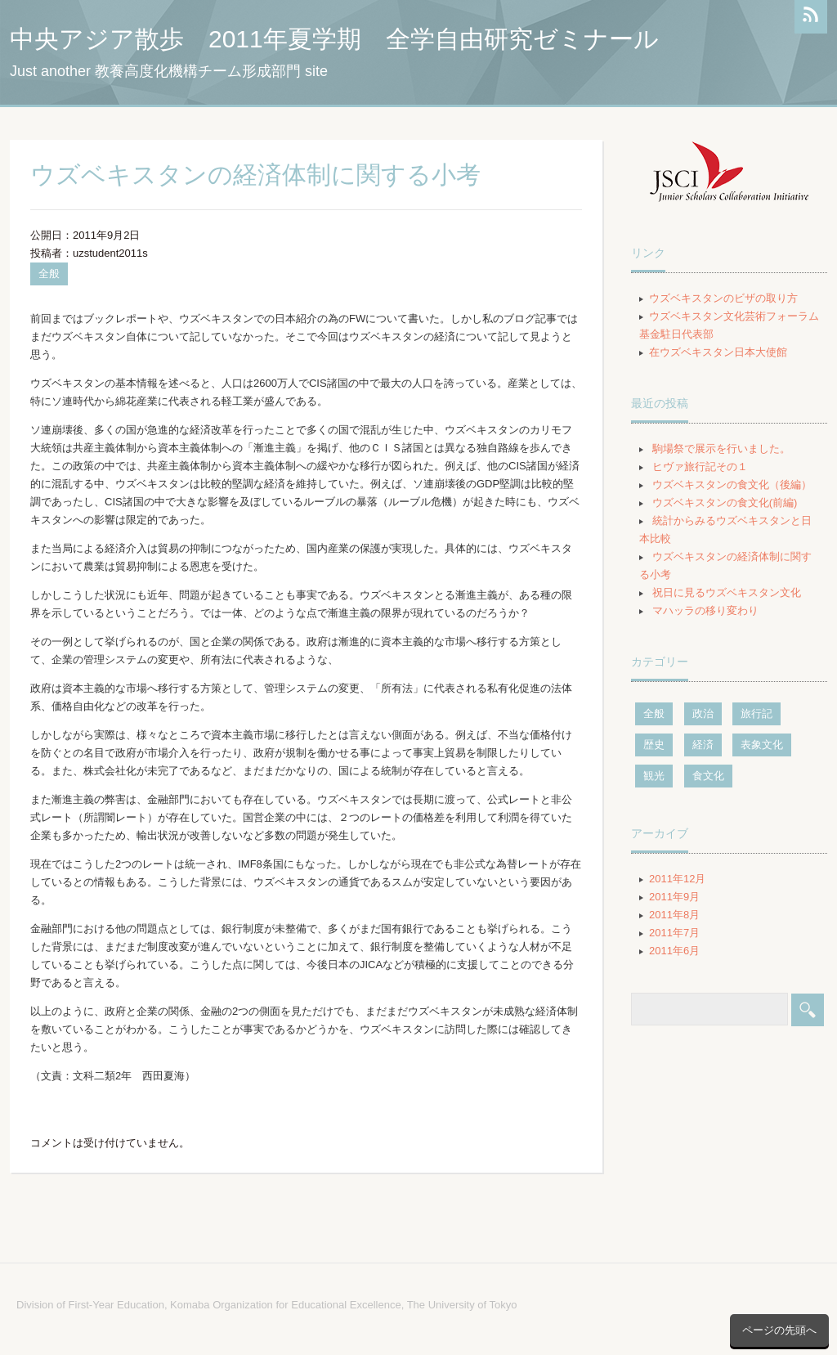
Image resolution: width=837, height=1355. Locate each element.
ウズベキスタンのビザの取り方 (723, 298)
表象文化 (762, 744)
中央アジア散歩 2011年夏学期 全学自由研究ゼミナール (334, 38)
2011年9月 (674, 897)
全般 (49, 273)
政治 (703, 713)
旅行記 (756, 713)
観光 (654, 775)
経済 (703, 744)
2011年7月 (674, 933)
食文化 (708, 775)
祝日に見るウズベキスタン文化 (726, 592)
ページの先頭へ (779, 1330)
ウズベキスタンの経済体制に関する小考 (255, 174)
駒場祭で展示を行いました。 (721, 448)
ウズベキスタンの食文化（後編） (732, 484)
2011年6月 (674, 950)
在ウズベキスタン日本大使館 (718, 352)
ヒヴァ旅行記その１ (700, 466)
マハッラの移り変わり (705, 610)
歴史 (654, 744)
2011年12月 (677, 879)
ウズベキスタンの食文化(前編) (725, 502)
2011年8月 (674, 915)
